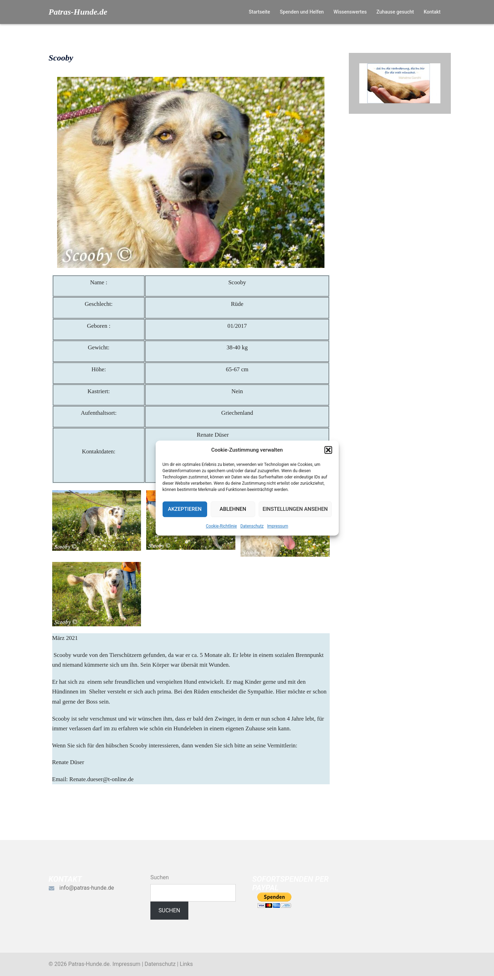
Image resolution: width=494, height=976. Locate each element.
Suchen (159, 877)
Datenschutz (252, 526)
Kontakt (432, 12)
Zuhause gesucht (395, 12)
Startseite (259, 12)
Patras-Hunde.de (78, 11)
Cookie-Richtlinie (221, 526)
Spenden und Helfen (302, 12)
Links (186, 964)
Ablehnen (233, 509)
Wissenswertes (350, 12)
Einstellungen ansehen (295, 509)
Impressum (277, 526)
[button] (328, 449)
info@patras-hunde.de (87, 887)
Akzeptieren (185, 509)
